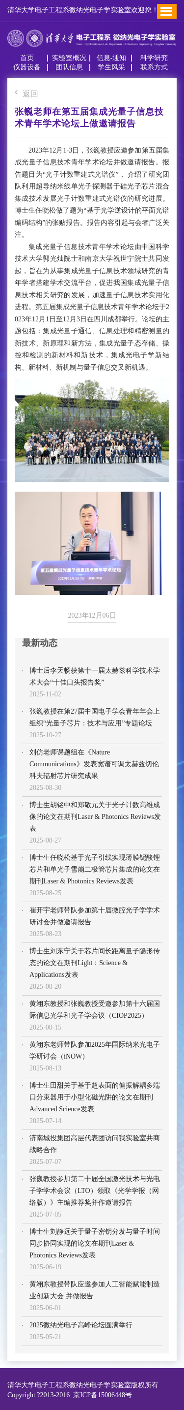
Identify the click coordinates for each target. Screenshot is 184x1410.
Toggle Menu (166, 11)
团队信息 (69, 67)
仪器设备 (27, 67)
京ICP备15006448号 (101, 1395)
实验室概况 (69, 58)
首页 (27, 58)
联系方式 (154, 67)
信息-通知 (112, 58)
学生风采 (111, 67)
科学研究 (154, 58)
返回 (26, 94)
